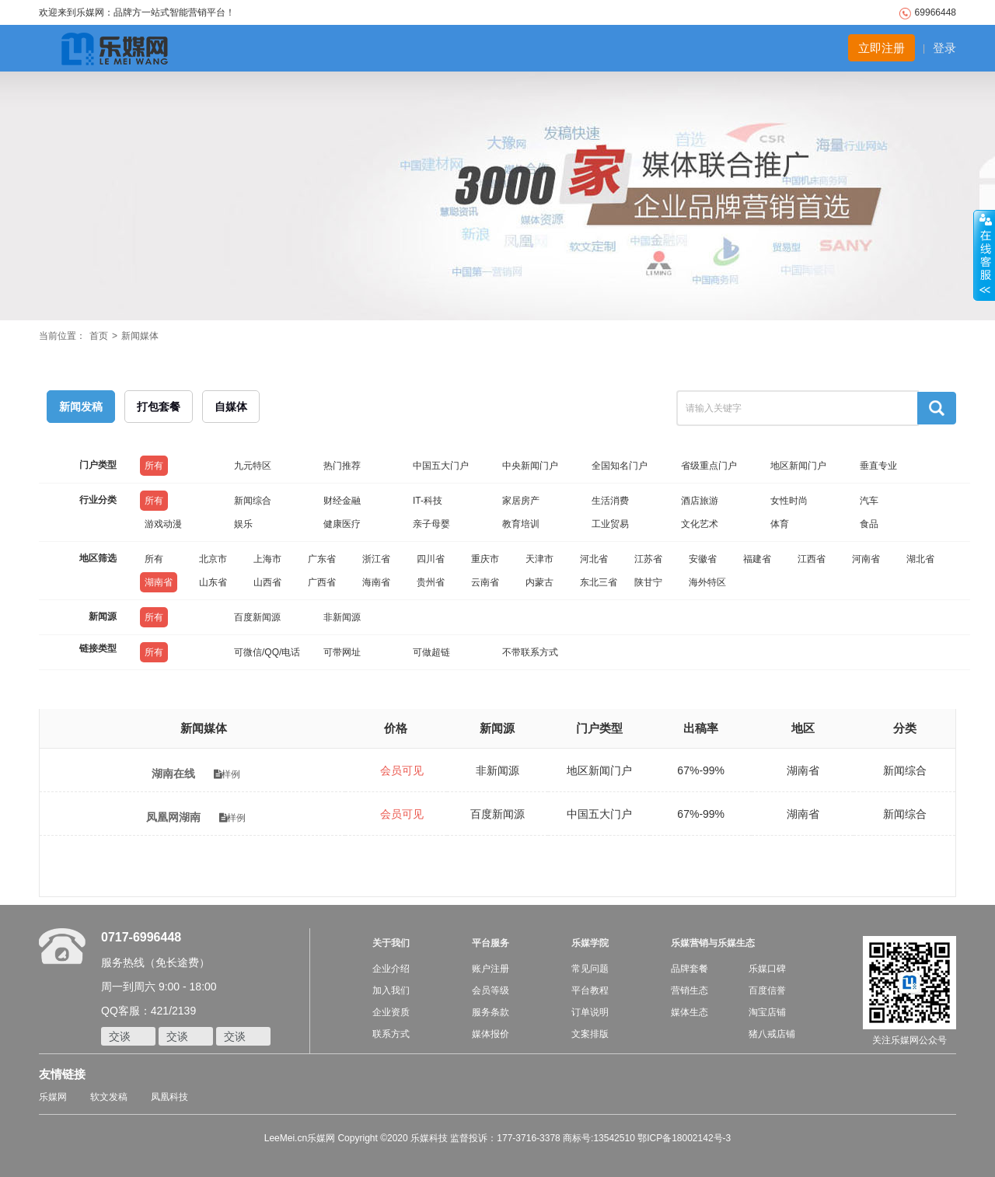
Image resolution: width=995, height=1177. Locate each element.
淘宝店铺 (767, 1012)
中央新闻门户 (530, 465)
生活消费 (610, 500)
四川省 (431, 559)
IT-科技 (427, 500)
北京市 (213, 559)
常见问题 (590, 968)
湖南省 (159, 582)
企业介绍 (391, 968)
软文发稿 (108, 1096)
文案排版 (590, 1034)
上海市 (267, 559)
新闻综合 (252, 500)
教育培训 (520, 524)
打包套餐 (158, 406)
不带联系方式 (530, 652)
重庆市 (485, 559)
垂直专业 (878, 465)
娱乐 (243, 524)
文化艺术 (699, 524)
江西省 (812, 559)
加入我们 (391, 990)
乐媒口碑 (767, 968)
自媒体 (231, 406)
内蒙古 (539, 582)
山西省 (267, 582)
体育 (779, 524)
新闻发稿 (81, 406)
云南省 (485, 582)
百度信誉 (767, 990)
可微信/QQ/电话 (267, 652)
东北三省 (598, 582)
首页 (98, 335)
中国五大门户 (441, 465)
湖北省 (920, 559)
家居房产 (520, 500)
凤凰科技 (169, 1096)
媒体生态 (689, 1012)
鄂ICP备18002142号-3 (684, 1138)
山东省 (213, 582)
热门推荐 (342, 465)
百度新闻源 (257, 617)
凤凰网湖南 (173, 817)
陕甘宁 (648, 582)
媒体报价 (490, 1034)
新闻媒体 (140, 335)
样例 (227, 774)
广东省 (322, 559)
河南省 (866, 559)
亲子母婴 (431, 524)
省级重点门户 (709, 465)
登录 (944, 47)
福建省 (757, 559)
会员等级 (490, 990)
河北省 (594, 559)
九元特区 (252, 465)
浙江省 (376, 559)
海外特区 (707, 582)
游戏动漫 (163, 524)
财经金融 (342, 500)
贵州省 (431, 582)
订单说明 (590, 1012)
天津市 (539, 559)
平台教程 (590, 990)
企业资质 (391, 1012)
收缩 (984, 256)
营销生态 (689, 990)
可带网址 (342, 652)
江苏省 (648, 559)
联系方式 (391, 1034)
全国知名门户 (620, 465)
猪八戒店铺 (772, 1034)
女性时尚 (789, 500)
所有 (154, 465)
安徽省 (703, 559)
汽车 (869, 500)
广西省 (322, 582)
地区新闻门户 (798, 465)
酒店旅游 (699, 500)
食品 (869, 524)
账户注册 (490, 968)
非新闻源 (342, 617)
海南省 (376, 582)
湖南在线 (173, 773)
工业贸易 (610, 524)
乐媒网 (53, 1096)
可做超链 (431, 652)
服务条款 (490, 1012)
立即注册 (881, 47)
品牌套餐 (689, 968)
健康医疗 (342, 524)
